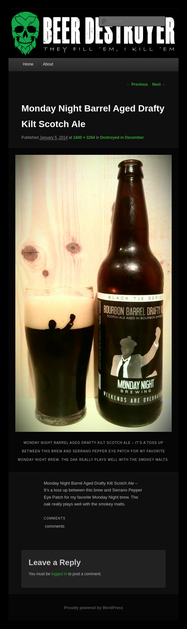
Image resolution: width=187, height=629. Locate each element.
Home (28, 64)
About (48, 64)
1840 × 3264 (84, 137)
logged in (59, 574)
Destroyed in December (122, 137)
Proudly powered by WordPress (93, 608)
